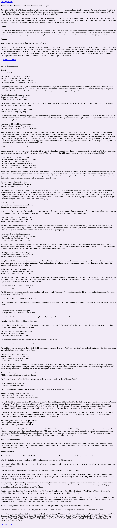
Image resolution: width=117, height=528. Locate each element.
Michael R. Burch (9, 60)
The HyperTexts (7, 2)
